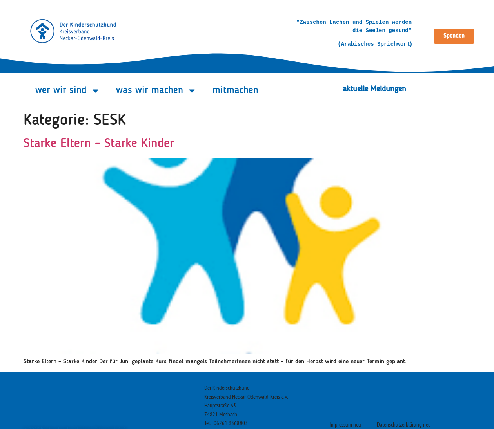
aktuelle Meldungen (374, 89)
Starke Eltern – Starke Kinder (99, 144)
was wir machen (156, 90)
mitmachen (235, 91)
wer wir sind (67, 90)
